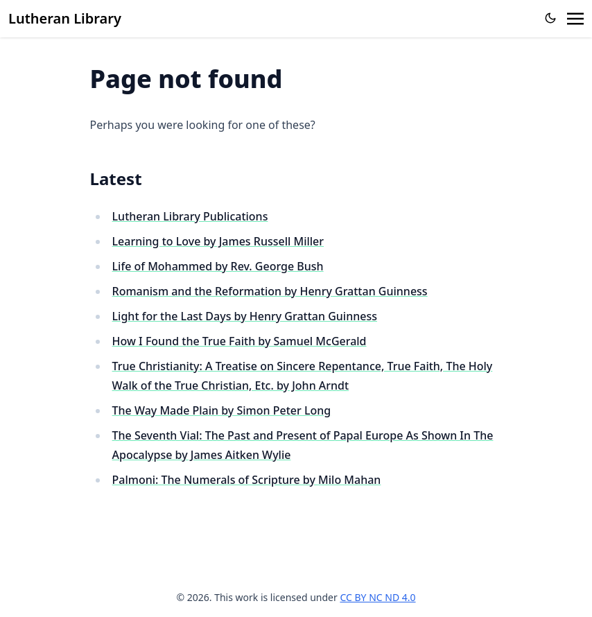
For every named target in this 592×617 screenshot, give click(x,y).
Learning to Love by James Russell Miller (218, 241)
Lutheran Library (64, 18)
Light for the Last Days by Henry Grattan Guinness (244, 316)
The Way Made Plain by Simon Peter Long (221, 410)
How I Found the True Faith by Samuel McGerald (239, 341)
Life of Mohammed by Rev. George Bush (218, 266)
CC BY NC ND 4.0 (377, 597)
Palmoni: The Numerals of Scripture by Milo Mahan (246, 479)
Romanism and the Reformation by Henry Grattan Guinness (270, 291)
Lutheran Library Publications (190, 216)
